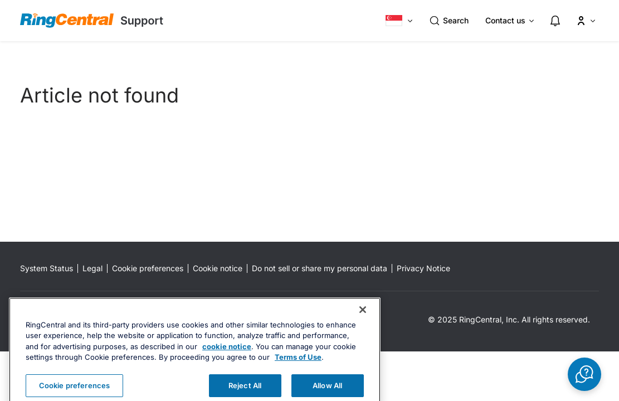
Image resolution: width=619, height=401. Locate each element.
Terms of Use (298, 370)
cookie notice (226, 359)
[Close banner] (362, 323)
